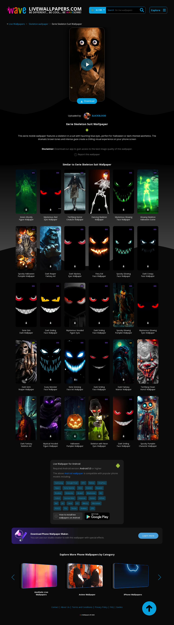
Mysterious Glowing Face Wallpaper (123, 218)
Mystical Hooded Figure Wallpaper (50, 444)
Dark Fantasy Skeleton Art (26, 444)
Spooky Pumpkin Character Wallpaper (148, 444)
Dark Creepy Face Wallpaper (148, 274)
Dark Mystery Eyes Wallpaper (75, 274)
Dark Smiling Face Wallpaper (50, 331)
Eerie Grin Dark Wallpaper (26, 331)
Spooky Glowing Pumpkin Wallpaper (123, 331)
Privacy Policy (101, 607)
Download (87, 101)
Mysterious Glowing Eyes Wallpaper (148, 331)
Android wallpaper (73, 473)
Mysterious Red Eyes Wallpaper (50, 218)
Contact (55, 607)
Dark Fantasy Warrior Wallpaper (123, 388)
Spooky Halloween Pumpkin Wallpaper (26, 274)
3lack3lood (94, 115)
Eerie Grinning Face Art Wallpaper (75, 388)
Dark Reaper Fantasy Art (50, 274)
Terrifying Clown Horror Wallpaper (147, 388)
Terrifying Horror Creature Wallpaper (74, 218)
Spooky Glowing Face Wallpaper (123, 274)
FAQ (112, 607)
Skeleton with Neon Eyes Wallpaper (99, 444)
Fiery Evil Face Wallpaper (99, 274)
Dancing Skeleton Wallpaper (99, 218)
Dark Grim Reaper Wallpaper (26, 388)
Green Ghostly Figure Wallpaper (26, 218)
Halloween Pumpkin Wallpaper (74, 444)
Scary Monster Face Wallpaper (50, 388)
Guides (119, 607)
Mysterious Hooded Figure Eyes (75, 331)
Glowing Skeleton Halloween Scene (148, 218)
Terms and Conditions (82, 607)
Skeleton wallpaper (38, 23)
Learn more (148, 535)
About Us (65, 607)
